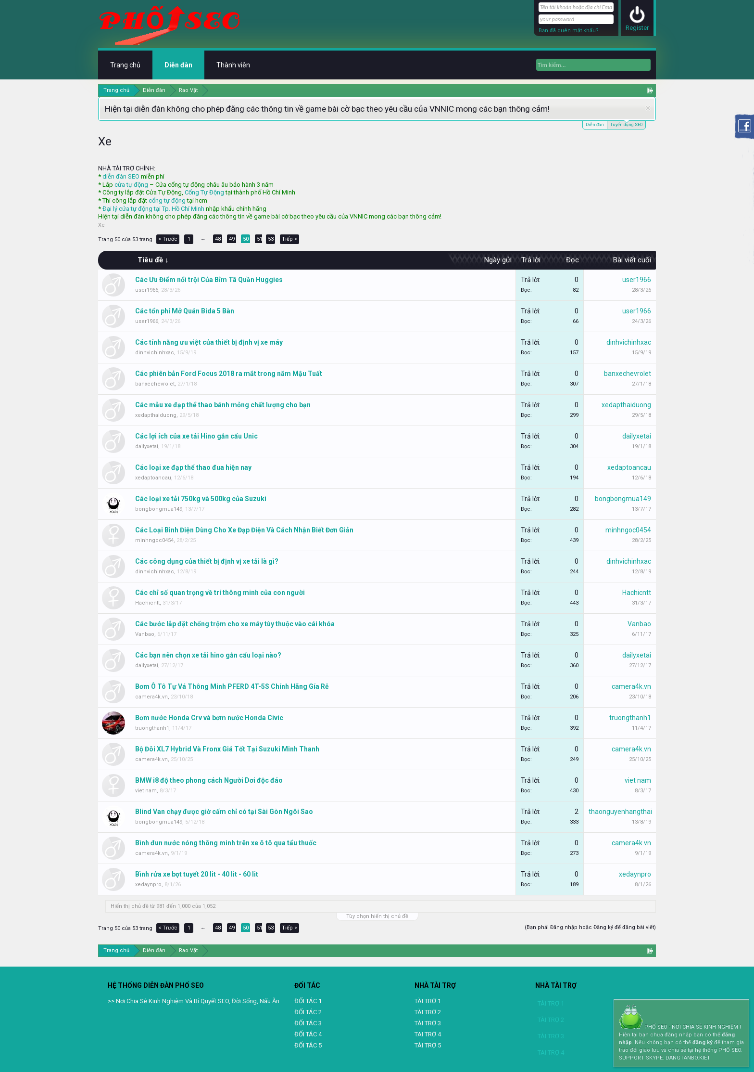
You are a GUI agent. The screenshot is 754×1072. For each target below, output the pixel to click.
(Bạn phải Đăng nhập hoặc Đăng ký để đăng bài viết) (590, 927)
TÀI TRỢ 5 (428, 1045)
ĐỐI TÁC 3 (308, 1023)
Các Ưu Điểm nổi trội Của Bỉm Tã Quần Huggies (209, 280)
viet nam (146, 791)
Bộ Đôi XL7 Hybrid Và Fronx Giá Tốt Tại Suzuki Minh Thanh (227, 749)
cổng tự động (167, 200)
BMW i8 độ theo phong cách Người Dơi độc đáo (209, 780)
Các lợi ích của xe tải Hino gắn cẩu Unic (196, 436)
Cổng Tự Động (204, 192)
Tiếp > (289, 239)
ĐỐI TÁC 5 (308, 1045)
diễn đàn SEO (120, 176)
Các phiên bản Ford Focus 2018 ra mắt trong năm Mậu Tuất (228, 373)
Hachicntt (147, 603)
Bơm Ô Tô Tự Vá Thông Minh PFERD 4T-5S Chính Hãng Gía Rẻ (232, 686)
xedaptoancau (153, 478)
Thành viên (233, 65)
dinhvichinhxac (154, 352)
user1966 (146, 290)
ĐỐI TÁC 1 (308, 1001)
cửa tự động (131, 184)
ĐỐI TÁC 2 (308, 1012)
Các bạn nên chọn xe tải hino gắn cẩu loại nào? (208, 655)
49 (232, 239)
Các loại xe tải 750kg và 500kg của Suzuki (200, 499)
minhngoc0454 (154, 540)
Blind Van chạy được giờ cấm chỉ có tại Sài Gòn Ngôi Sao (224, 811)
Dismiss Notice (648, 108)
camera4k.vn (151, 697)
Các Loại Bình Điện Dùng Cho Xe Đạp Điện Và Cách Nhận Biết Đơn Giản (244, 530)
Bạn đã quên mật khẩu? (569, 30)
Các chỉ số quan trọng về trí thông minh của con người (220, 592)
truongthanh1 (152, 728)
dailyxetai (146, 446)
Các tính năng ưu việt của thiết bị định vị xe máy (209, 342)
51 (260, 239)
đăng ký (702, 1042)
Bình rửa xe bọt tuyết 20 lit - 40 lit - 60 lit (196, 874)
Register (637, 27)
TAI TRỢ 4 (428, 1034)
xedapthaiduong (155, 415)
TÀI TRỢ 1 (428, 1001)
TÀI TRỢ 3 (428, 1023)
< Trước (167, 239)
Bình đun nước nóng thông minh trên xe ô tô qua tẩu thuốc (225, 843)
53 (271, 239)
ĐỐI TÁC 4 (308, 1034)
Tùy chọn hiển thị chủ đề (377, 916)
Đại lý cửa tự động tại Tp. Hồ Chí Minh (153, 208)
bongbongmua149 (158, 509)
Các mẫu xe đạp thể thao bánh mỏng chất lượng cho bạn (223, 405)
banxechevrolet (155, 384)
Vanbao (144, 634)
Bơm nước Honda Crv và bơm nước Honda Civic (209, 718)
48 (218, 239)
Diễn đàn (595, 124)
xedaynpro (148, 884)
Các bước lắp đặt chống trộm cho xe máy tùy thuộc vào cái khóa (235, 624)
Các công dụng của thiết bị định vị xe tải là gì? (206, 561)
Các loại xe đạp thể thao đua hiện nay (193, 467)
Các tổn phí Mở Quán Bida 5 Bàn (184, 311)
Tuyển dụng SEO (626, 124)
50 (246, 239)
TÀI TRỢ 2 (428, 1012)
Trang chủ (125, 65)
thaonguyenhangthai (620, 811)
